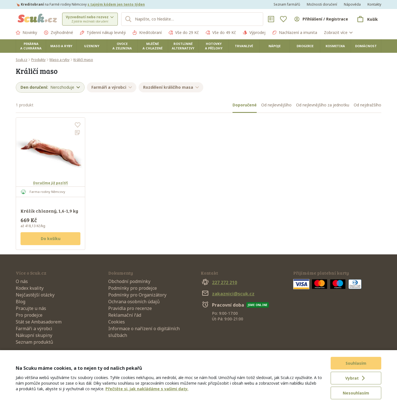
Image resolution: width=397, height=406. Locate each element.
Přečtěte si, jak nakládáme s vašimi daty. (146, 388)
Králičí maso (83, 59)
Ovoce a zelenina (122, 46)
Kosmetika (335, 46)
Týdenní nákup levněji (103, 32)
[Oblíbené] (283, 19)
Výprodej (254, 32)
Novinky (26, 32)
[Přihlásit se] (320, 19)
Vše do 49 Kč (221, 32)
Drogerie (305, 46)
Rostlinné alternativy (183, 46)
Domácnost (366, 46)
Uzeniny (91, 46)
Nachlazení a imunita (294, 32)
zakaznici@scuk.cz (227, 294)
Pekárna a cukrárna (31, 46)
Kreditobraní (147, 32)
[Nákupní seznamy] (271, 19)
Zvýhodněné (58, 32)
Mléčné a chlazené (153, 46)
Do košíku (50, 238)
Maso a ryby (61, 46)
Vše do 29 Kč (183, 32)
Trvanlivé (244, 46)
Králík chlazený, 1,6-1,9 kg (49, 211)
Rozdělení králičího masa (171, 87)
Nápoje (275, 46)
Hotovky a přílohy (213, 46)
